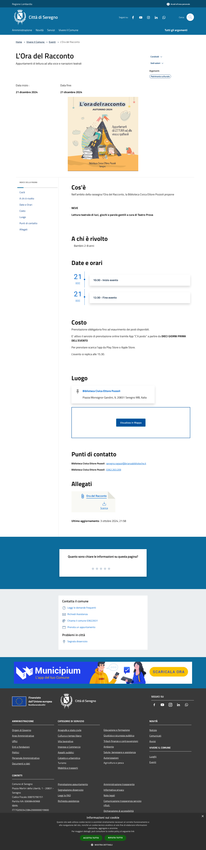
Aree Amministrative (23, 736)
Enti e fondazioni (21, 747)
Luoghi (153, 756)
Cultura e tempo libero (69, 736)
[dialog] (103, 831)
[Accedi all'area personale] (178, 4)
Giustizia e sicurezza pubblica (119, 735)
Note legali (109, 795)
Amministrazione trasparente (119, 784)
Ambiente (109, 747)
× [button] (202, 816)
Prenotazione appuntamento (73, 784)
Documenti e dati (21, 763)
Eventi (52, 42)
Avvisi (152, 741)
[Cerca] (190, 17)
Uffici (14, 741)
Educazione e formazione (117, 730)
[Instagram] (147, 17)
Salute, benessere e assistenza (120, 752)
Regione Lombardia (22, 4)
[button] (103, 844)
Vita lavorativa (65, 741)
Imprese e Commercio (69, 747)
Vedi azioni (157, 63)
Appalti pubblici (66, 752)
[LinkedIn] (155, 17)
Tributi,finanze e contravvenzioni (121, 741)
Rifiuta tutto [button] (115, 837)
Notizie (153, 730)
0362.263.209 (113, 469)
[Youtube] (139, 17)
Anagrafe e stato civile (69, 730)
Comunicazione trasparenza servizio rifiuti (122, 803)
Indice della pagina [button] (28, 182)
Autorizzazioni (111, 758)
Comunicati (155, 736)
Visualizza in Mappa (131, 422)
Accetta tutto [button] (91, 838)
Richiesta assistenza (68, 801)
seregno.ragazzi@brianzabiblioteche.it (126, 463)
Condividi (156, 57)
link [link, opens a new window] (132, 831)
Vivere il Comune (35, 42)
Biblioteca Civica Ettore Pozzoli (101, 391)
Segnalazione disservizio (70, 790)
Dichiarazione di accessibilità (119, 811)
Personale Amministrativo (25, 758)
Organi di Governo (21, 730)
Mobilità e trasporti (68, 768)
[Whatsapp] (163, 17)
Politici (15, 752)
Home (19, 42)
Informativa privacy (114, 790)
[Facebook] (132, 17)
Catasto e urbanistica (69, 758)
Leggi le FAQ (64, 795)
